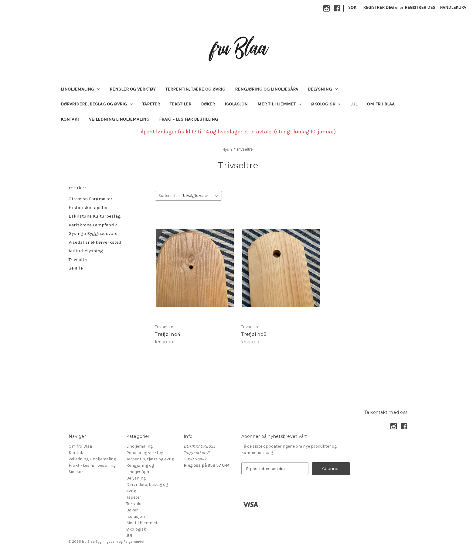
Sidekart (77, 471)
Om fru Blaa (381, 104)
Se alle (76, 268)
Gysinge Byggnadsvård (93, 233)
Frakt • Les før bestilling (188, 119)
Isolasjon (236, 104)
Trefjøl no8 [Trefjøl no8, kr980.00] (254, 334)
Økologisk (326, 104)
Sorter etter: (169, 195)
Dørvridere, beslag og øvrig (97, 104)
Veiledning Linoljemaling (119, 119)
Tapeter (151, 104)
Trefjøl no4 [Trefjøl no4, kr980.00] (167, 334)
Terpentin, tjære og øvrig (195, 89)
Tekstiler (180, 104)
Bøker (208, 104)
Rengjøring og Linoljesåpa (266, 89)
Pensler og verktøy (133, 89)
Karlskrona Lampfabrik (93, 225)
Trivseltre (79, 259)
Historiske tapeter (88, 207)
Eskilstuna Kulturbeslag (95, 216)
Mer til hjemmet (279, 104)
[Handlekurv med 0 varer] (453, 7)
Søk (352, 7)
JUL (354, 104)
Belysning (323, 89)
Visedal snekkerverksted (95, 242)
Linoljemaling (80, 89)
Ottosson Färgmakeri (91, 198)
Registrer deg (378, 7)
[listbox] (202, 195)
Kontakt (70, 119)
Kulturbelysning (86, 250)
